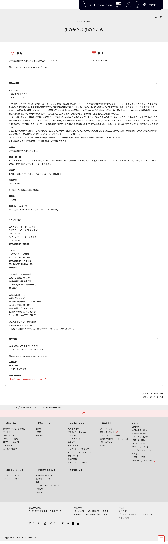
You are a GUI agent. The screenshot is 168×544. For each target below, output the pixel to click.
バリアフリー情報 (10, 441)
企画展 (38, 431)
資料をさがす (107, 425)
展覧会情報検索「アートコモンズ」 (114, 441)
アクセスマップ (9, 434)
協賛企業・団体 (138, 442)
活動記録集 (72, 461)
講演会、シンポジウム (77, 434)
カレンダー (53, 525)
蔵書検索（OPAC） (109, 434)
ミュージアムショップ (12, 481)
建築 (37, 484)
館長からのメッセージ (45, 481)
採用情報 (136, 429)
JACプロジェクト (107, 444)
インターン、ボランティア (78, 451)
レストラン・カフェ (11, 477)
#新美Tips (40, 494)
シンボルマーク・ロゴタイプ (47, 488)
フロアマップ (8, 437)
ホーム (15, 409)
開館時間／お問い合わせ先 (14, 431)
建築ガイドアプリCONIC (78, 465)
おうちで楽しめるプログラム (79, 454)
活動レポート (73, 458)
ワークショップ (74, 437)
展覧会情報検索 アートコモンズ (33, 409)
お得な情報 (7, 448)
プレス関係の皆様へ (140, 439)
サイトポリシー (138, 446)
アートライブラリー (108, 431)
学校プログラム (74, 448)
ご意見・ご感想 (138, 459)
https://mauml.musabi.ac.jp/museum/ (29, 380)
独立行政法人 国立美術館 (144, 463)
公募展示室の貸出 (139, 436)
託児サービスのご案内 (12, 444)
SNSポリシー (137, 456)
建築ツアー (72, 444)
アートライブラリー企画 (110, 437)
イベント (39, 437)
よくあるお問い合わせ (12, 451)
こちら (105, 516)
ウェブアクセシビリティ (142, 452)
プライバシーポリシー (141, 449)
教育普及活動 (73, 431)
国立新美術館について (47, 472)
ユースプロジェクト (76, 441)
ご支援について (76, 472)
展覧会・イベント (45, 425)
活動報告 (39, 491)
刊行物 (103, 448)
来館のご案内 (10, 425)
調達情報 (136, 425)
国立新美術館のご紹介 (45, 477)
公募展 (38, 434)
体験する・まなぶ (77, 425)
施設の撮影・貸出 (139, 432)
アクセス (36, 525)
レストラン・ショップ (14, 472)
